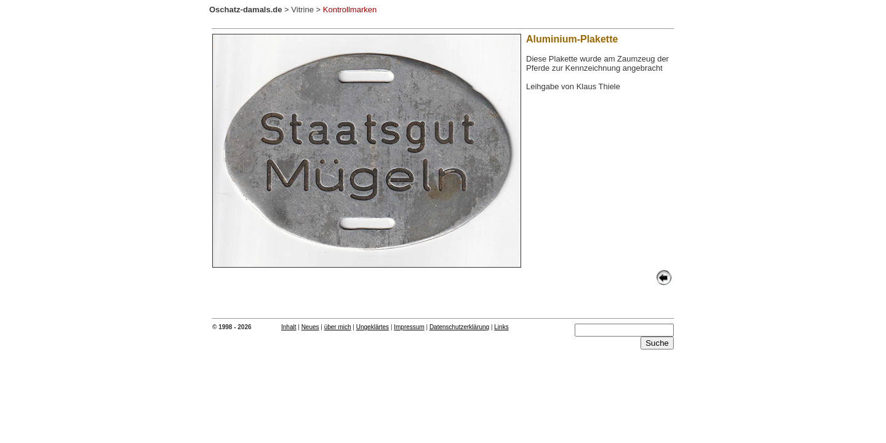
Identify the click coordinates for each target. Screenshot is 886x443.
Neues (310, 327)
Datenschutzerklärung (459, 327)
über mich (337, 327)
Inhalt (288, 327)
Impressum (409, 327)
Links (501, 327)
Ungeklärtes (372, 327)
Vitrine (302, 9)
